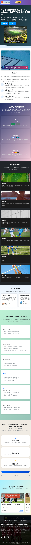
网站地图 (25, 520)
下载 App (15, 471)
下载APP (12, 23)
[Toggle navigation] (28, 2)
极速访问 (4, 23)
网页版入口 (15, 475)
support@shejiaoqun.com (6, 534)
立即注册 (18, 2)
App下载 (6, 520)
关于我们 (10, 520)
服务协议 (20, 520)
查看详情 (21, 510)
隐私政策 (15, 520)
